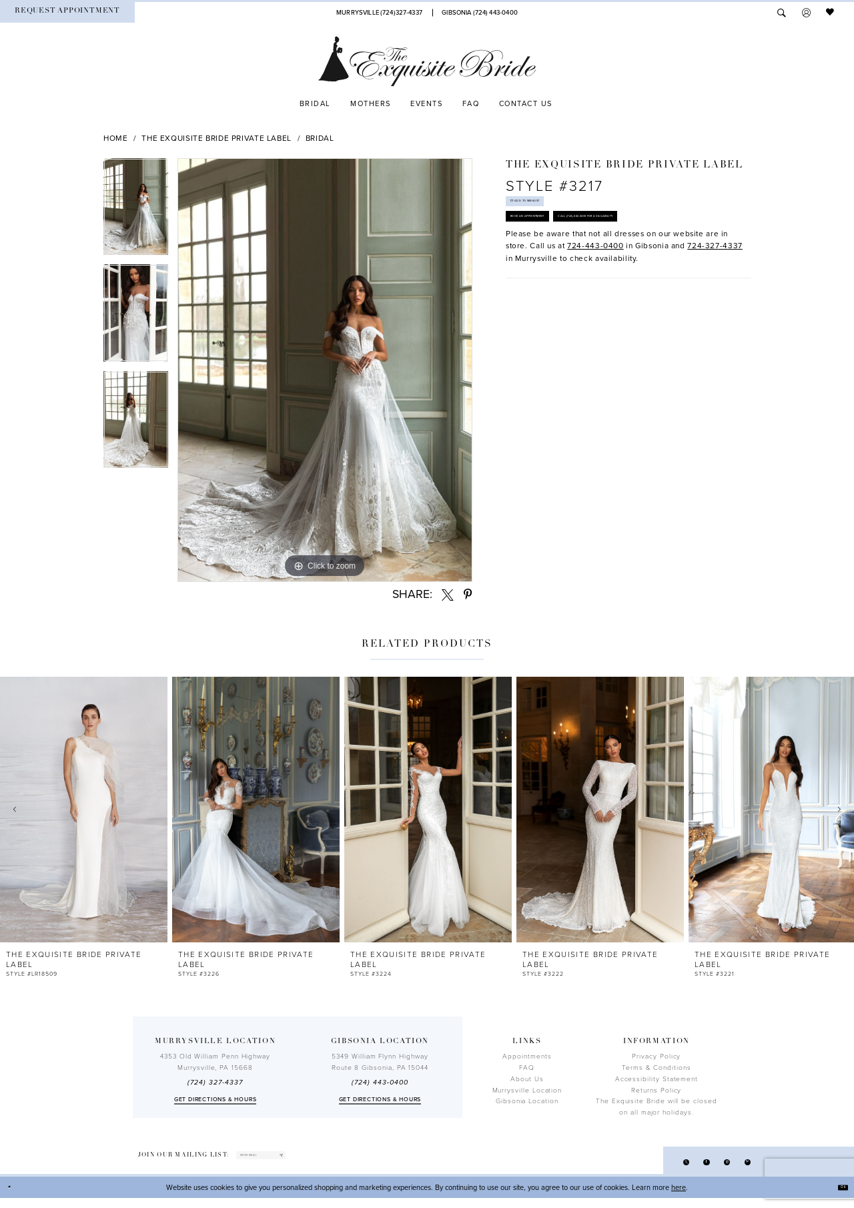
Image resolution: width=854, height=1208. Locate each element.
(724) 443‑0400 (380, 1083)
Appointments (526, 1056)
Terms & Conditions (656, 1068)
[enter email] (292, 1160)
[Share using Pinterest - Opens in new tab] (468, 594)
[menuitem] (67, 12)
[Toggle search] (781, 13)
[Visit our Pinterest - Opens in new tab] (744, 1168)
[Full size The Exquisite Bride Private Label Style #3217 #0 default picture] (325, 370)
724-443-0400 (595, 313)
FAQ (526, 1068)
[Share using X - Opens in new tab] (448, 594)
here (678, 1197)
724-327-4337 (715, 313)
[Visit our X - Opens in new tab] (658, 1168)
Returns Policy (656, 1091)
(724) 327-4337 (214, 1083)
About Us (526, 1079)
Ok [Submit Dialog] (838, 1197)
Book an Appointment (554, 245)
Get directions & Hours (215, 1099)
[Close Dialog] (14, 1197)
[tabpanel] (135, 211)
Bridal (320, 138)
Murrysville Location (527, 1091)
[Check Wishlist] (831, 13)
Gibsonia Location (527, 1101)
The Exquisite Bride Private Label (216, 138)
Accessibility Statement (656, 1079)
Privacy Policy (656, 1056)
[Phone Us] (379, 12)
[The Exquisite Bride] (427, 61)
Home (115, 138)
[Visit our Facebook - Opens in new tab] (687, 1168)
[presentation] (83, 810)
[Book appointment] (67, 12)
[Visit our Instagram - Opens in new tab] (715, 1168)
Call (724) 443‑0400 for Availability (579, 277)
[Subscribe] (339, 1160)
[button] (806, 13)
